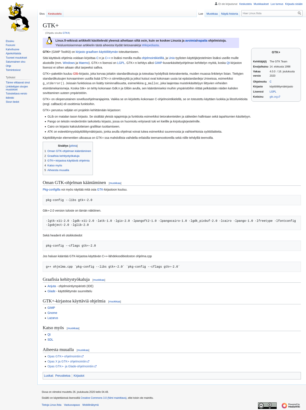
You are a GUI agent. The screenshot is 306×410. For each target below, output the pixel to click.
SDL (50, 339)
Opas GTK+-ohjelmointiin (64, 356)
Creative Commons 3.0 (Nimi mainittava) (103, 397)
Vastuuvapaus (72, 404)
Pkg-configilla (51, 189)
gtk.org (274, 96)
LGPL (273, 91)
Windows (69, 63)
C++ (107, 58)
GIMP (158, 63)
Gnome (52, 312)
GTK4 (65, 32)
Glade (51, 291)
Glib (75, 73)
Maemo (84, 63)
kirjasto (80, 51)
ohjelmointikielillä (153, 58)
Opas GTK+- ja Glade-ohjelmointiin (70, 366)
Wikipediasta (150, 45)
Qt (228, 63)
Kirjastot (79, 375)
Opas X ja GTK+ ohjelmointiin (66, 361)
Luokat (48, 375)
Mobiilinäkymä (90, 404)
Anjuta (51, 286)
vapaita (202, 40)
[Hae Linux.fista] (272, 13)
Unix (172, 58)
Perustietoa (62, 375)
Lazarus (52, 317)
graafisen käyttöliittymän (102, 51)
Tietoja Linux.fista (51, 404)
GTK (100, 189)
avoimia (190, 40)
